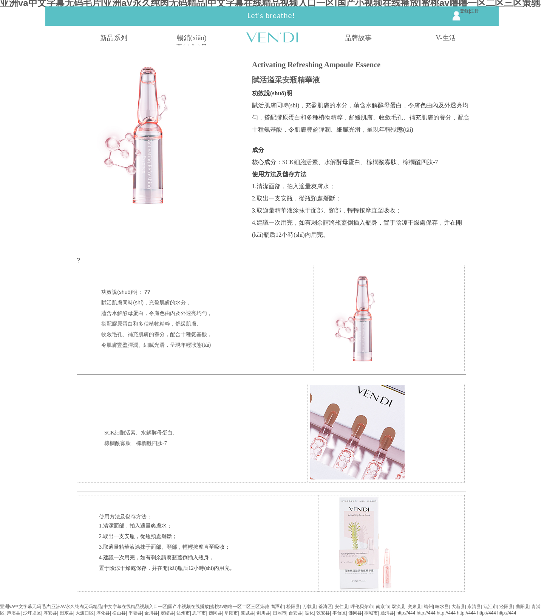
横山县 (119, 613)
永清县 (474, 606)
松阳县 (293, 606)
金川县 (151, 613)
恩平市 (199, 613)
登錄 (464, 11)
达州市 (183, 613)
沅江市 (490, 606)
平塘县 (135, 613)
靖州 (428, 606)
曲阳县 (522, 606)
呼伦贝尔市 (362, 606)
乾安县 (323, 613)
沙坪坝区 (32, 613)
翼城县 (247, 613)
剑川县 (263, 613)
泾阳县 (506, 606)
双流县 (398, 606)
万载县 (309, 606)
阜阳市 (231, 613)
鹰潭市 (277, 606)
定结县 (167, 613)
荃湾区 (325, 606)
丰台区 (339, 613)
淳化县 (103, 613)
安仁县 (341, 606)
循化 (309, 613)
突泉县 (414, 606)
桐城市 (371, 613)
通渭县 (387, 613)
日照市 (279, 613)
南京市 (382, 606)
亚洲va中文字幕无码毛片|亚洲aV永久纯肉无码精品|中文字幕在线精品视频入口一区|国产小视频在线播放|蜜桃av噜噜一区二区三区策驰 (134, 606)
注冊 (474, 11)
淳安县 (50, 613)
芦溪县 (13, 613)
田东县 (66, 613)
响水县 (442, 606)
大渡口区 (85, 613)
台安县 (295, 613)
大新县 (458, 606)
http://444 (405, 613)
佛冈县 (215, 613)
